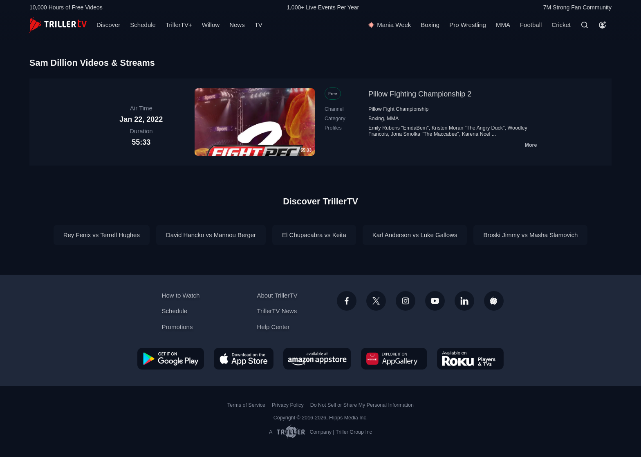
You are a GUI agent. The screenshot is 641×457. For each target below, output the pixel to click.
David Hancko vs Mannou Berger (211, 234)
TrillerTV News (277, 310)
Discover (108, 24)
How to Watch (181, 295)
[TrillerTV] (58, 25)
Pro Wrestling (467, 24)
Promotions (177, 326)
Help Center (273, 326)
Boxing (430, 24)
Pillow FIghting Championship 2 (419, 94)
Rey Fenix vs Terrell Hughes (101, 234)
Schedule (143, 24)
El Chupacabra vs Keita (314, 234)
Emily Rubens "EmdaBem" (398, 128)
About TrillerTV (277, 295)
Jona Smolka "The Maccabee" (425, 134)
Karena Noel (476, 134)
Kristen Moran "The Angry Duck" (468, 128)
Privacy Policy (288, 405)
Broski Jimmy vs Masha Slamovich (530, 234)
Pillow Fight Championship (398, 109)
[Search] (585, 25)
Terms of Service (246, 405)
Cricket (561, 24)
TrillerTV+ (179, 24)
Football (531, 24)
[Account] (603, 25)
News (237, 24)
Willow (211, 24)
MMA (503, 24)
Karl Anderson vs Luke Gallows (414, 234)
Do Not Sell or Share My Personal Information (362, 405)
